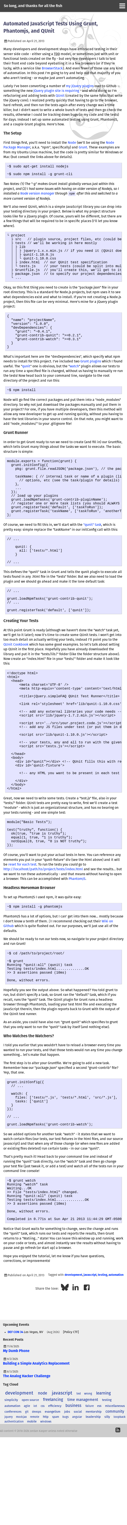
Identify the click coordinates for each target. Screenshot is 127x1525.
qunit (26, 386)
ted (78, 1498)
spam (55, 1522)
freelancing (53, 1505)
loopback (120, 1522)
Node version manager (37, 196)
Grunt (83, 147)
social (78, 1516)
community (114, 1516)
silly (107, 1521)
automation (116, 1379)
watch (74, 386)
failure (89, 1511)
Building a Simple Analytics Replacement (36, 1468)
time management (82, 1505)
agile (27, 1511)
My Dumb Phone (16, 1456)
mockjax (21, 1522)
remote (34, 1522)
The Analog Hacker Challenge (26, 1481)
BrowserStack (52, 68)
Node (72, 142)
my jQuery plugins (80, 86)
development (73, 1379)
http (46, 1521)
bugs (65, 1522)
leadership (93, 1521)
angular (77, 1522)
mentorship (94, 1516)
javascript (90, 1379)
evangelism (52, 1516)
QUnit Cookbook (15, 689)
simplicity (11, 1504)
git (27, 1516)
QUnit (60, 95)
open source (30, 1504)
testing (102, 1379)
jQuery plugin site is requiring (56, 90)
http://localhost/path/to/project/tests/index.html (43, 946)
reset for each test (22, 942)
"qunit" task (92, 558)
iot (35, 1511)
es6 (99, 1511)
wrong (88, 1498)
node (42, 1498)
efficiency (54, 1510)
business (73, 1511)
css (43, 1511)
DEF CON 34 (15, 1437)
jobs (67, 1516)
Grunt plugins (90, 381)
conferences (13, 1516)
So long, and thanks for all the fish (33, 6)
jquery (8, 1522)
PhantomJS (77, 956)
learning (103, 1498)
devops (36, 1516)
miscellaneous (115, 1510)
